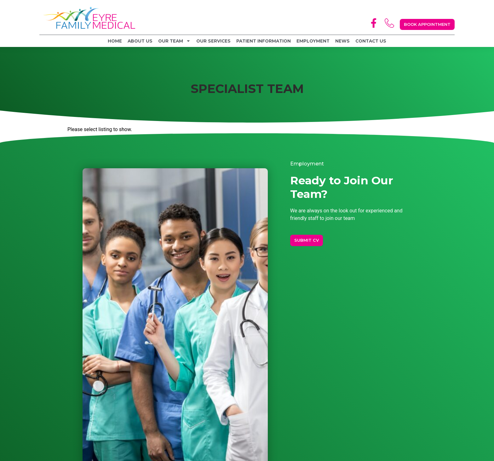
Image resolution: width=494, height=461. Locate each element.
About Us (140, 40)
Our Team (174, 41)
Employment (313, 40)
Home (115, 40)
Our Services (213, 40)
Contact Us (370, 40)
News (342, 40)
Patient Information (263, 40)
